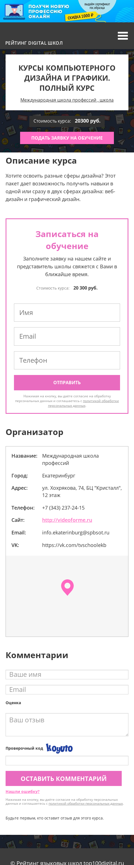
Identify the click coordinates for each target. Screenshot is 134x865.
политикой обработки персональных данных (83, 403)
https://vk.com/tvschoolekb (74, 545)
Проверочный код (24, 748)
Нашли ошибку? (23, 791)
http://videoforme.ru (67, 520)
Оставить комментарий (64, 778)
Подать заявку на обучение (67, 138)
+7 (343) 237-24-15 (63, 507)
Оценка (13, 702)
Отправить (67, 382)
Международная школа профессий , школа (67, 100)
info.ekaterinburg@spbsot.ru (75, 532)
